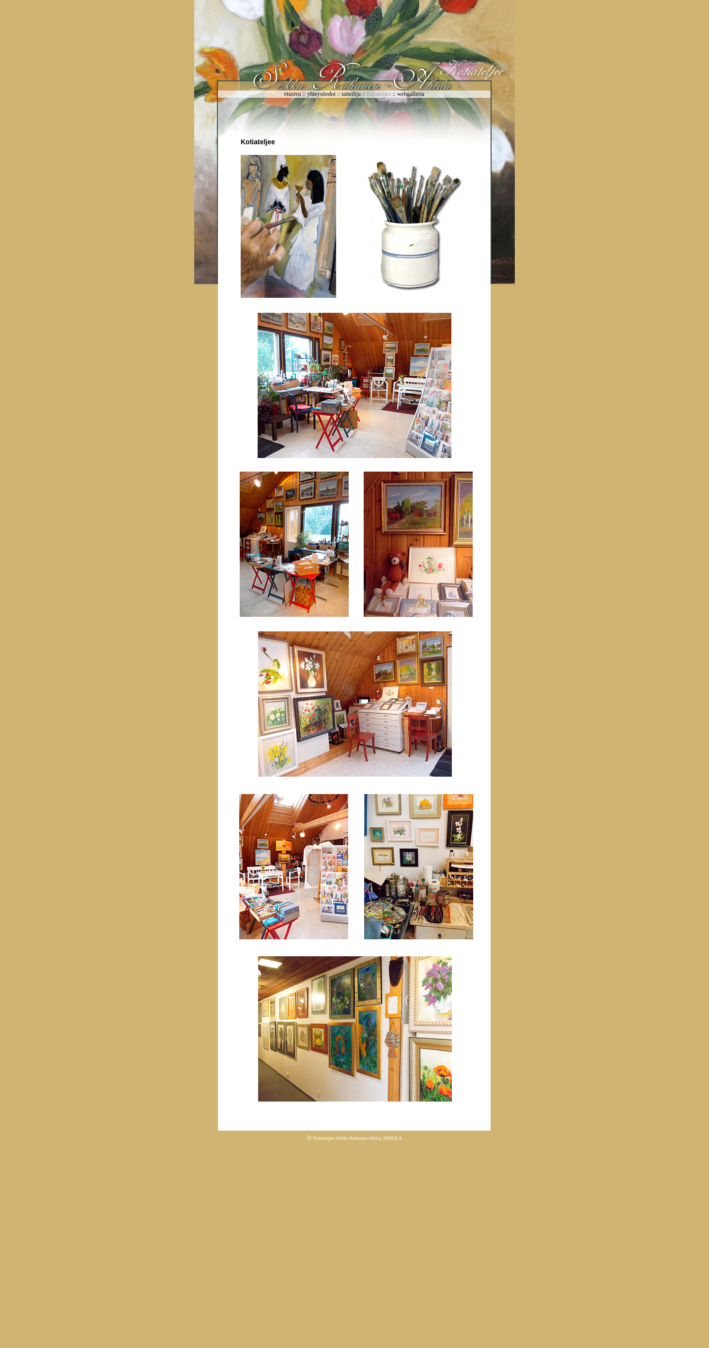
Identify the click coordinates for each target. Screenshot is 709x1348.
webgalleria (410, 94)
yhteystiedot (322, 94)
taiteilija (352, 94)
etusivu (292, 94)
